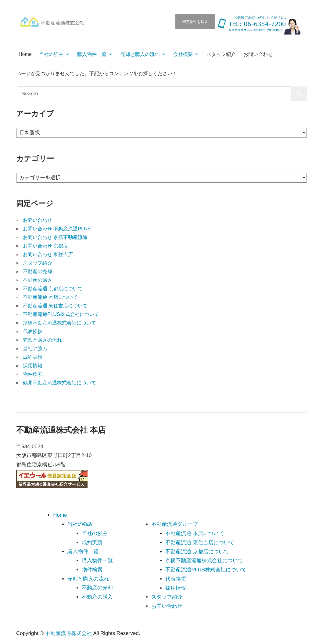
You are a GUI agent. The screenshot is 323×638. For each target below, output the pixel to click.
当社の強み (51, 54)
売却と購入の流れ (140, 54)
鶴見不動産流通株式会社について (59, 382)
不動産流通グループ (174, 524)
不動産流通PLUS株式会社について (61, 314)
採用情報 (32, 365)
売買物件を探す (195, 22)
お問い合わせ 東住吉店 (48, 254)
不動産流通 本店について (50, 297)
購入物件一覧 (91, 54)
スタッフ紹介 (221, 54)
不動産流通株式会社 (68, 633)
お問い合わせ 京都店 (45, 245)
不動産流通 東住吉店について (55, 305)
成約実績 (32, 357)
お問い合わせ (258, 54)
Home (25, 54)
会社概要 (183, 54)
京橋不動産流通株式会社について (59, 322)
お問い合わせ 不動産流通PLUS (57, 228)
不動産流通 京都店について (53, 288)
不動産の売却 (37, 271)
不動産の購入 (37, 280)
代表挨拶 (32, 331)
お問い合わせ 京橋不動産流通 (55, 237)
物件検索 (32, 374)
